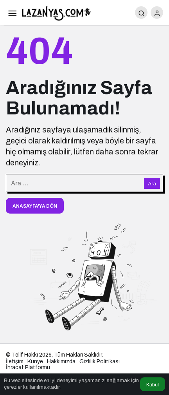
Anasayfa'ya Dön (35, 206)
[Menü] (12, 12)
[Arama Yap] (141, 12)
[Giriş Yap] (157, 12)
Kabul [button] (152, 385)
